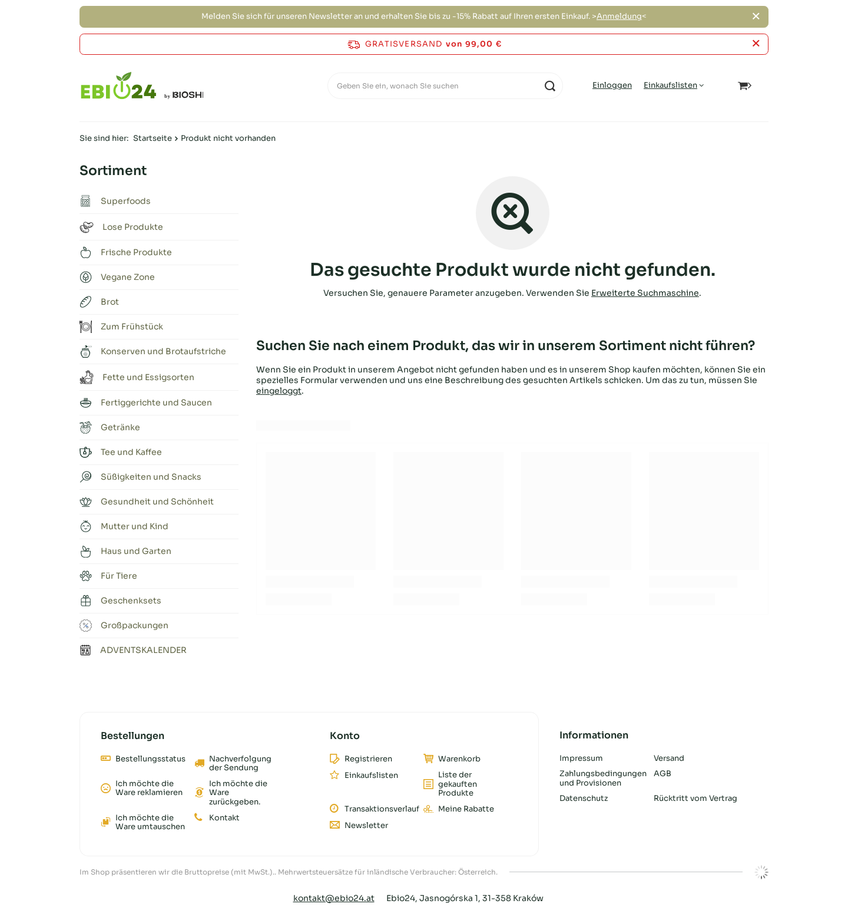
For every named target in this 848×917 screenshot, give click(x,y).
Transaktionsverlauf (379, 809)
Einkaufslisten (670, 85)
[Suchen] (549, 85)
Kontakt (224, 818)
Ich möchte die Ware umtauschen (150, 822)
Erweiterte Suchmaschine (645, 293)
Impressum (581, 758)
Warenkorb (459, 759)
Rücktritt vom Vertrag (695, 798)
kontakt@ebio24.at (334, 898)
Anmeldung (619, 16)
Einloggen (612, 85)
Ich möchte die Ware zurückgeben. (238, 793)
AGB (662, 774)
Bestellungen (132, 736)
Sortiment (113, 171)
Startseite (152, 138)
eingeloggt (279, 390)
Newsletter (366, 825)
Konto (345, 736)
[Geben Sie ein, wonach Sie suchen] (445, 85)
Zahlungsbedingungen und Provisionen (602, 778)
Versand (669, 758)
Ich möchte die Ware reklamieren (149, 788)
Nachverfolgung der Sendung (240, 763)
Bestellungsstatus (150, 759)
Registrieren (368, 759)
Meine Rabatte (466, 809)
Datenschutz (583, 798)
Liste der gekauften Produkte (457, 784)
